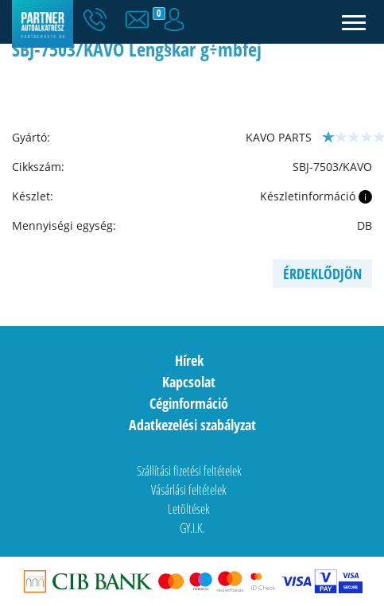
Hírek (189, 360)
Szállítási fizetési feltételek (189, 471)
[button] (141, 19)
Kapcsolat (188, 381)
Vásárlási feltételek (189, 490)
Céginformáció (188, 403)
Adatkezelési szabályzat (192, 424)
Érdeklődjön (322, 273)
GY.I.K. (192, 528)
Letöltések (189, 509)
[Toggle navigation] (354, 22)
